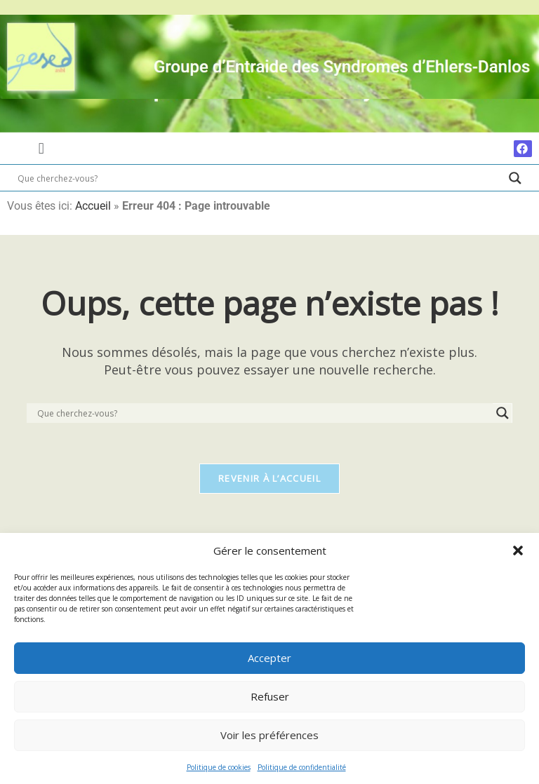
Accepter (269, 658)
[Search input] (260, 178)
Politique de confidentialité (302, 767)
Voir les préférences (269, 735)
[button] (518, 550)
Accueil (93, 205)
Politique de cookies (219, 767)
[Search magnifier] (515, 178)
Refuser (270, 696)
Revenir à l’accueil (269, 479)
